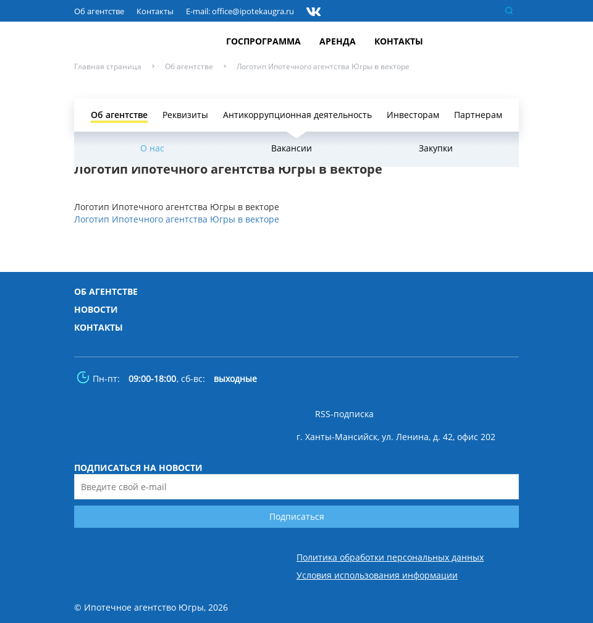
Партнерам (478, 115)
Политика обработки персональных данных (390, 557)
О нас (152, 148)
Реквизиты (185, 115)
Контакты (155, 11)
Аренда (337, 41)
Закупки (436, 148)
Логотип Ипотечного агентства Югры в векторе (176, 219)
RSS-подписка (344, 414)
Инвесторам (413, 115)
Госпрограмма (263, 41)
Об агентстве (99, 11)
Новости (96, 309)
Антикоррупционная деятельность (297, 115)
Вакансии (291, 148)
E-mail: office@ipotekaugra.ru (240, 11)
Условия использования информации (377, 575)
